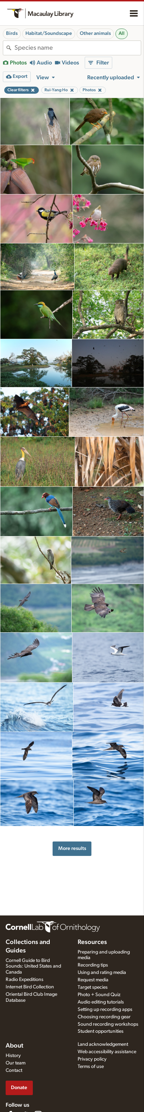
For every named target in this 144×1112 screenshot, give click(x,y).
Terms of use (91, 1066)
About (14, 1046)
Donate (19, 1087)
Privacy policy (92, 1059)
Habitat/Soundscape (48, 33)
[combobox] (77, 48)
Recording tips (93, 965)
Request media (93, 979)
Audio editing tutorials (101, 1002)
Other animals (95, 33)
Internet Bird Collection (30, 986)
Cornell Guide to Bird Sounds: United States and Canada (33, 966)
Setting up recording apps (105, 1009)
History (13, 1055)
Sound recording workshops (108, 1024)
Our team (15, 1063)
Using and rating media (102, 972)
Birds (12, 33)
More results (72, 848)
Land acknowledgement (103, 1044)
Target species (93, 987)
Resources (92, 942)
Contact (14, 1070)
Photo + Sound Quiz (99, 994)
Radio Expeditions (24, 979)
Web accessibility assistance (107, 1051)
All (122, 33)
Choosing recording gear (104, 1016)
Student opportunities (101, 1031)
